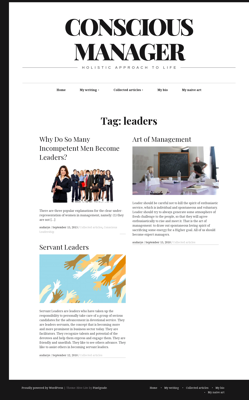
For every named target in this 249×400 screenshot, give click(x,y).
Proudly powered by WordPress (42, 388)
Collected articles (127, 90)
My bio (162, 90)
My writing (88, 90)
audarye (45, 227)
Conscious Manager (129, 38)
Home (61, 90)
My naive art (191, 90)
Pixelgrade (100, 388)
